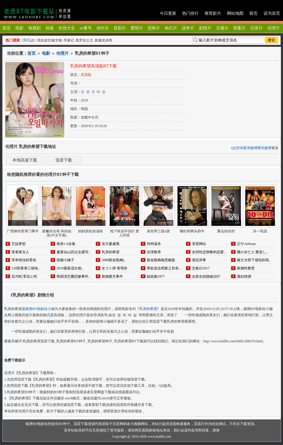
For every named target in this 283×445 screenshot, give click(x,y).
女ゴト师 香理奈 (114, 268)
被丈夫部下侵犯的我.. (254, 260)
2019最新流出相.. (70, 268)
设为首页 (272, 13)
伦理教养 (154, 252)
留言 (253, 13)
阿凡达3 (29, 40)
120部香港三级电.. (25, 268)
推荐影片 (213, 13)
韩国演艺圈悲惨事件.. (73, 276)
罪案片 (239, 28)
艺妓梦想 (18, 244)
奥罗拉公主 (84, 40)
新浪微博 (250, 148)
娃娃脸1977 (155, 276)
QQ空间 (237, 148)
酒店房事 (199, 260)
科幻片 (171, 28)
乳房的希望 (110, 252)
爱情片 (137, 28)
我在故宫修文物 (49, 40)
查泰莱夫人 (20, 252)
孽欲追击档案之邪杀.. (163, 268)
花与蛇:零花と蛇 (24, 276)
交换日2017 (201, 268)
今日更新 (168, 13)
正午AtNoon (246, 244)
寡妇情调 (244, 276)
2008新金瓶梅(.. (114, 260)
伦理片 (273, 28)
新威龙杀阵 (103, 40)
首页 (6, 28)
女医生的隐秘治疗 (206, 276)
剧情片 (205, 28)
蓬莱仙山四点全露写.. (73, 252)
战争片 (188, 28)
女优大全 (66, 28)
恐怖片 (154, 28)
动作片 (102, 28)
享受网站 (199, 244)
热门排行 (190, 13)
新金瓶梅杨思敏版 (161, 260)
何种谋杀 (154, 244)
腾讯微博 (264, 148)
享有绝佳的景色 (23, 260)
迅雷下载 (63, 160)
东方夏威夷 (110, 244)
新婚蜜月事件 (112, 276)
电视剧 (34, 28)
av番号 (86, 28)
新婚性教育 (246, 268)
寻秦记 (68, 40)
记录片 (256, 28)
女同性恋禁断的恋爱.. (209, 252)
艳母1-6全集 (66, 244)
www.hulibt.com (159, 436)
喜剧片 (119, 28)
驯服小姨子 (65, 260)
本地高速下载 (24, 160)
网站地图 (235, 13)
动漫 (49, 28)
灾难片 (222, 28)
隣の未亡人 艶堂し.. (252, 252)
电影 (19, 28)
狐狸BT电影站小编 (40, 309)
